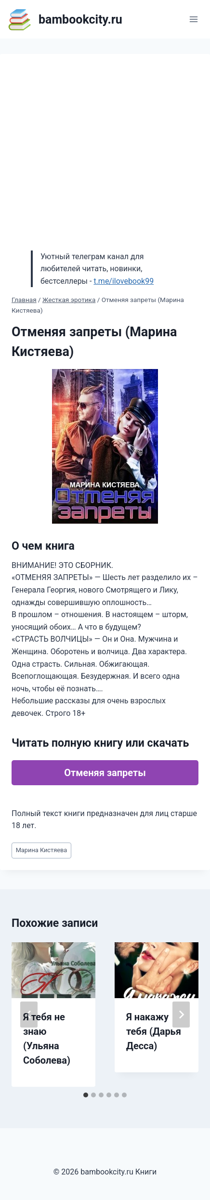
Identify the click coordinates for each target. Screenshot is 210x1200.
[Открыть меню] (193, 19)
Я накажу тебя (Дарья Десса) (153, 1031)
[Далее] (181, 1015)
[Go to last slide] (29, 1015)
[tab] (85, 1095)
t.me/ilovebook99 (123, 281)
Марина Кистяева (41, 850)
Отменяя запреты (105, 772)
